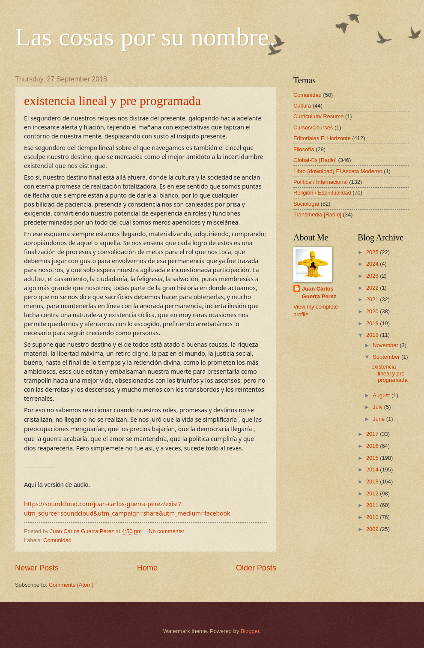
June (379, 419)
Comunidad (57, 540)
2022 (373, 288)
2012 (373, 493)
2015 (373, 458)
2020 (373, 311)
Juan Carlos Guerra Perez (319, 292)
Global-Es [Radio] (315, 160)
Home (147, 568)
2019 (373, 323)
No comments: (167, 531)
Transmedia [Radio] (317, 214)
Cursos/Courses (313, 127)
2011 (373, 505)
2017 (373, 434)
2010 (373, 517)
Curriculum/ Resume (318, 116)
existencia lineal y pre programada (112, 100)
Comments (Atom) (71, 585)
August (382, 395)
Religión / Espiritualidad (322, 192)
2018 (373, 335)
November (386, 345)
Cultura (302, 105)
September (387, 357)
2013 (373, 481)
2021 (373, 299)
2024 (373, 264)
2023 (373, 276)
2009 (373, 529)
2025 (373, 252)
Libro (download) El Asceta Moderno (337, 171)
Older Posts (256, 568)
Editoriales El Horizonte (322, 138)
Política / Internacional (320, 182)
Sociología (306, 204)
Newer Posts (37, 568)
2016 (373, 446)
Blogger (250, 631)
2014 (373, 469)
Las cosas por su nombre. (145, 37)
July (378, 407)
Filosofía (303, 149)
